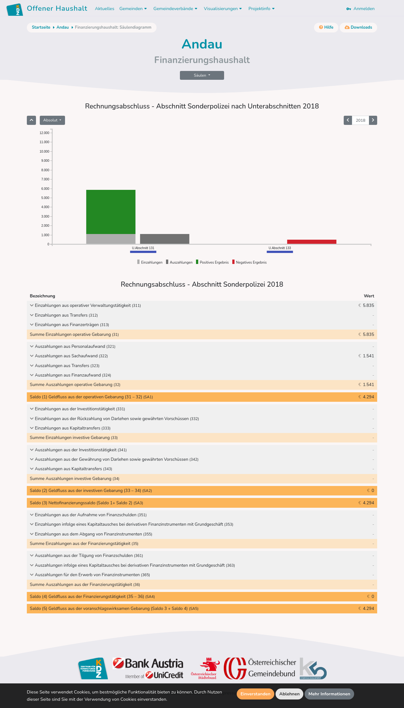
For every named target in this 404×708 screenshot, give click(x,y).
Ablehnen (289, 694)
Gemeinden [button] (133, 8)
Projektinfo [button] (262, 8)
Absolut (50, 120)
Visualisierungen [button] (223, 8)
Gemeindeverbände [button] (176, 8)
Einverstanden (255, 694)
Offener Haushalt (57, 9)
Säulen (200, 75)
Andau (62, 27)
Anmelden (360, 8)
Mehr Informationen (329, 694)
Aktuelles (104, 8)
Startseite (41, 27)
